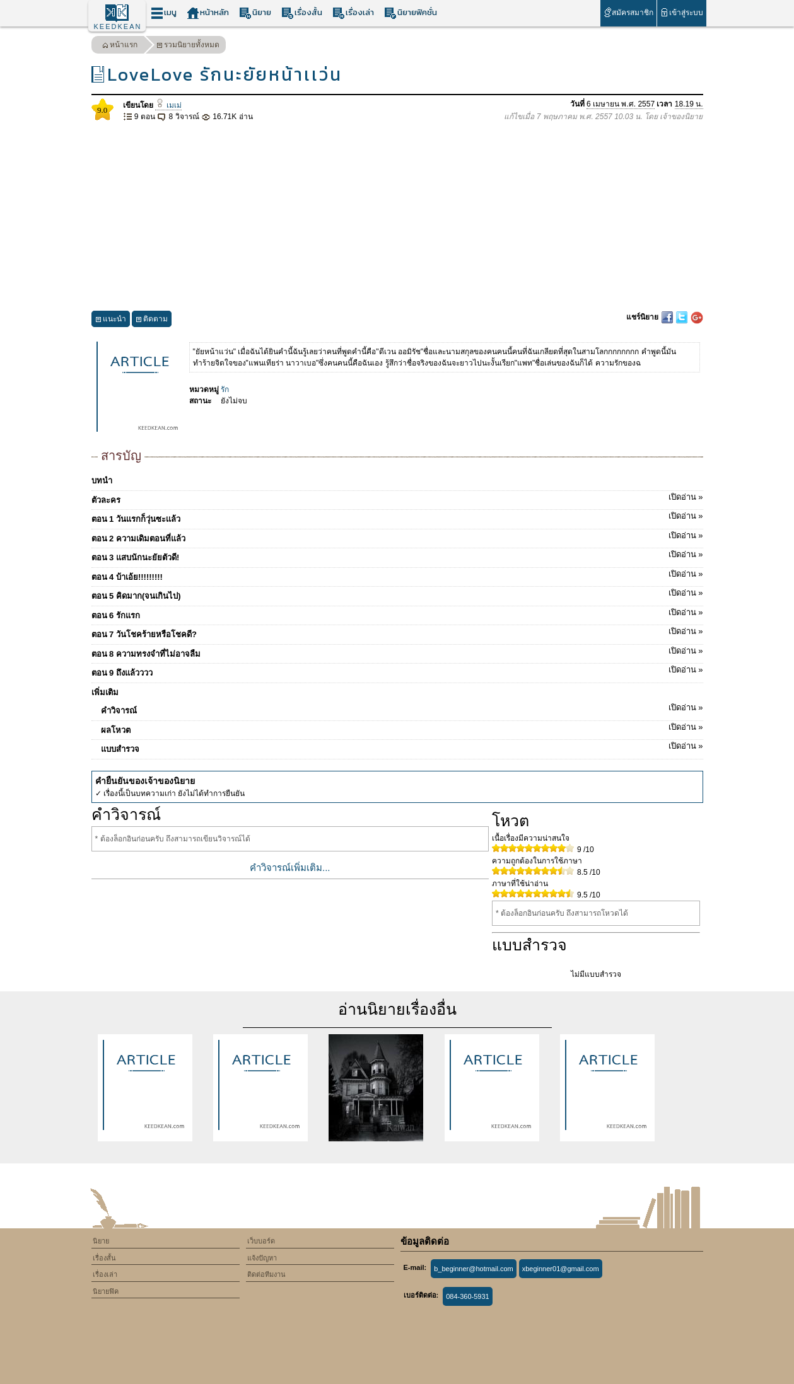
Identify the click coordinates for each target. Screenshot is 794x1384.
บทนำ (101, 480)
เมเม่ (168, 105)
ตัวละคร (397, 498)
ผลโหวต (402, 728)
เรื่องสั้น (301, 13)
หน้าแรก (119, 46)
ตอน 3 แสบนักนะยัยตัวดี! (397, 555)
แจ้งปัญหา (262, 1258)
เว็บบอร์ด (261, 1241)
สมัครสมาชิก (628, 12)
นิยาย (255, 13)
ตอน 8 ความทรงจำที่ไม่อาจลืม (397, 652)
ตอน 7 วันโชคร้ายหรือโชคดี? (397, 632)
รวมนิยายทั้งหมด (187, 46)
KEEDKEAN (118, 26)
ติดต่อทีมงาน (266, 1274)
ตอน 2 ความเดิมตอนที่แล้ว (397, 536)
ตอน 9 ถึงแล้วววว (397, 671)
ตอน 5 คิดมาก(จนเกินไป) (397, 594)
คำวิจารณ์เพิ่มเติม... (290, 867)
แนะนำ (110, 320)
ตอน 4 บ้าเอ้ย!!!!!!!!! (397, 575)
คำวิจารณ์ (402, 708)
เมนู (164, 13)
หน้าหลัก (208, 13)
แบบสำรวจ (402, 747)
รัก (225, 389)
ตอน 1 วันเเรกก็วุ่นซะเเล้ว (397, 517)
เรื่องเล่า (353, 13)
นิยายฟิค (106, 1291)
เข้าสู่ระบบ (681, 12)
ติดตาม (152, 320)
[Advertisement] (397, 217)
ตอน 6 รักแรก (397, 613)
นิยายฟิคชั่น (410, 13)
